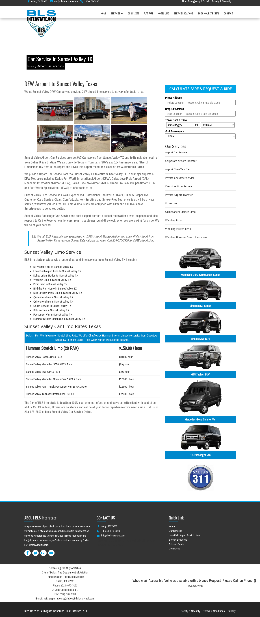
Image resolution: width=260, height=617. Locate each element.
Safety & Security (221, 4)
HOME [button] (103, 16)
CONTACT (228, 16)
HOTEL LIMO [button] (163, 16)
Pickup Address (173, 98)
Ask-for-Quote (176, 544)
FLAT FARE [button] (148, 16)
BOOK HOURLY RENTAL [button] (208, 16)
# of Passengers (174, 131)
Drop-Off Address (174, 109)
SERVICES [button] (117, 16)
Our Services (175, 531)
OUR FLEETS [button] (133, 16)
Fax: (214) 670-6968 (65, 594)
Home (30, 66)
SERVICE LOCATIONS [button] (183, 16)
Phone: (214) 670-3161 (65, 585)
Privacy (232, 611)
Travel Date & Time (176, 120)
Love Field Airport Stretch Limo (184, 535)
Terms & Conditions (214, 611)
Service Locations (178, 540)
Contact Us (174, 548)
